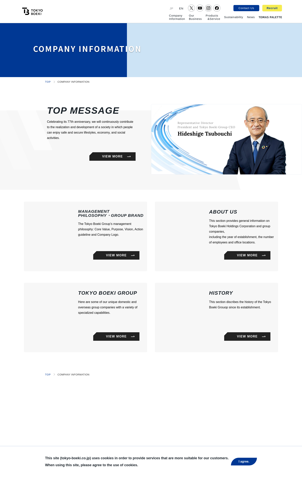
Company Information (177, 17)
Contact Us (246, 8)
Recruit (272, 8)
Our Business (195, 17)
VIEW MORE (112, 156)
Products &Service (213, 17)
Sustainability (233, 17)
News (251, 17)
